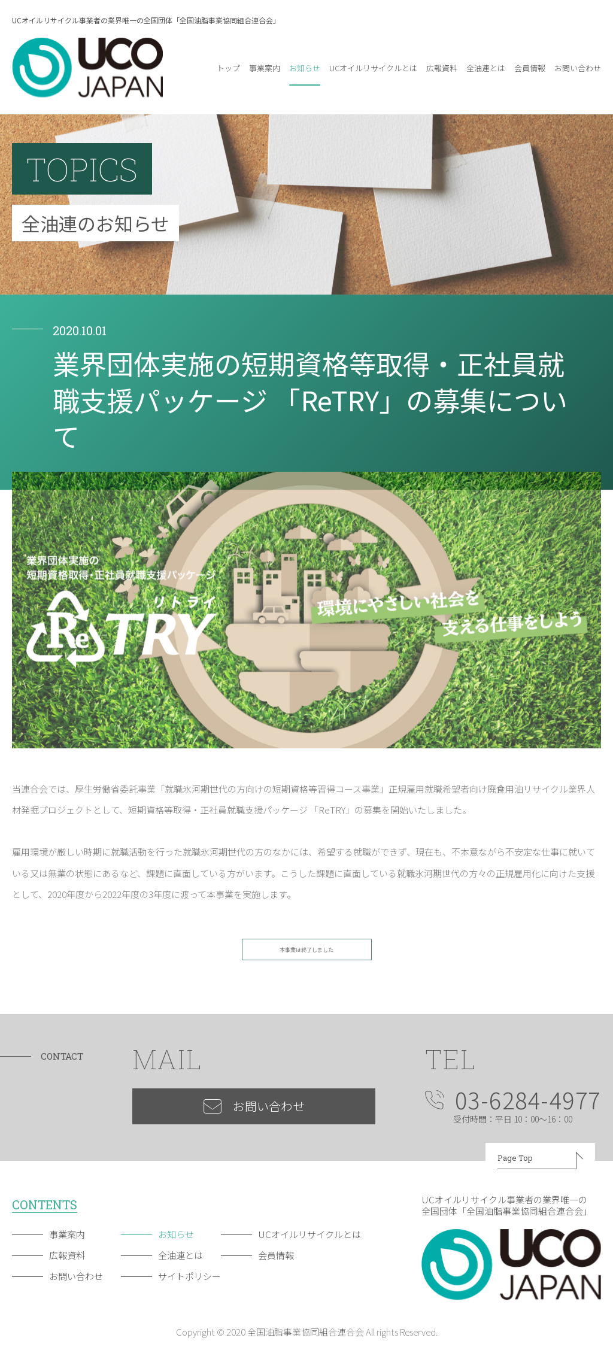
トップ (228, 68)
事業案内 (264, 68)
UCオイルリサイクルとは (373, 68)
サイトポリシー (189, 1276)
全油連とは (485, 68)
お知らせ (304, 68)
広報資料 (441, 68)
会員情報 (529, 68)
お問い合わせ (577, 68)
